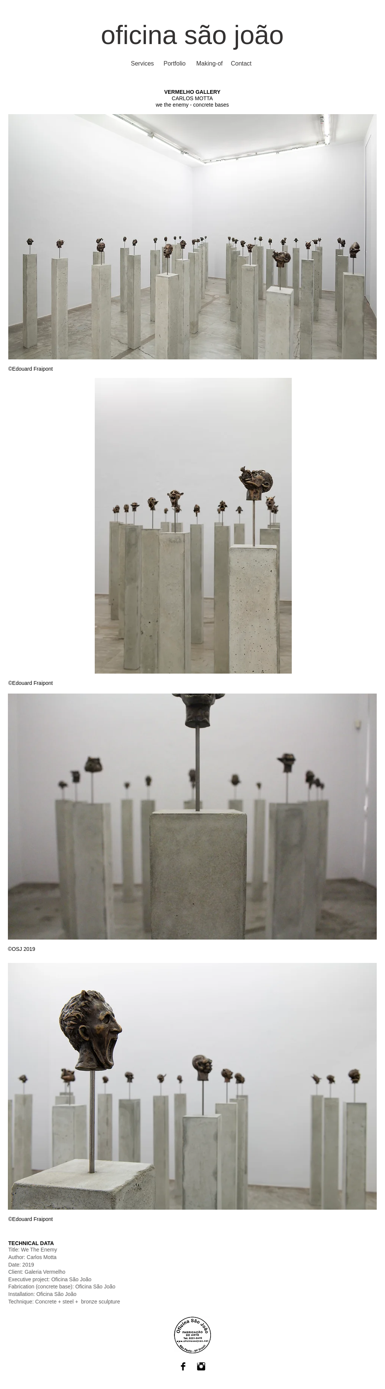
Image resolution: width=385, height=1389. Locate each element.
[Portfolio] (175, 64)
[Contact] (241, 64)
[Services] (142, 64)
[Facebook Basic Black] (183, 1366)
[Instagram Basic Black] (201, 1366)
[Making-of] (209, 64)
